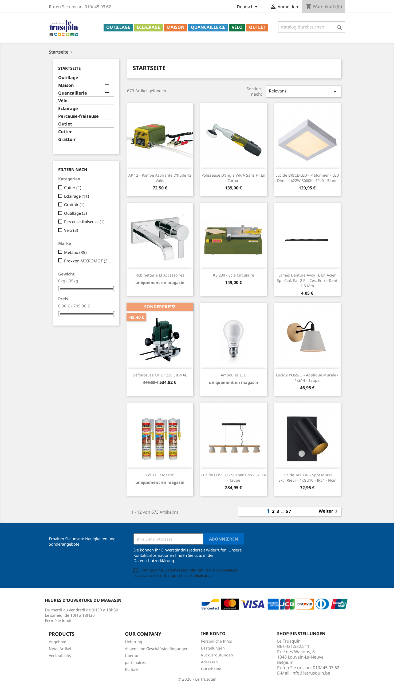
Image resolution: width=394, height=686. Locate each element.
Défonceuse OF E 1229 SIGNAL (160, 374)
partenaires (135, 662)
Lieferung (133, 641)
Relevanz (303, 91)
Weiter (329, 511)
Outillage (118, 27)
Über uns (133, 655)
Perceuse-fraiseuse (78, 116)
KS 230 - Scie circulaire (233, 275)
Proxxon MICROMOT (88, 260)
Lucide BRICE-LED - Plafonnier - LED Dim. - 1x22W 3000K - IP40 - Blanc (307, 178)
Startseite (69, 68)
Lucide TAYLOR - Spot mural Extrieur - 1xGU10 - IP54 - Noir (307, 477)
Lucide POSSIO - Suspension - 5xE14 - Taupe (233, 477)
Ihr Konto (213, 633)
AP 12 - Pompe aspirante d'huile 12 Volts (159, 178)
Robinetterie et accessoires (160, 275)
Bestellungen (213, 648)
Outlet (257, 27)
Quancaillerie (208, 27)
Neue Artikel (60, 648)
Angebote (57, 641)
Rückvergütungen (217, 654)
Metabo (75, 252)
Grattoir (67, 139)
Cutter (65, 132)
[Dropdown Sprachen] (248, 7)
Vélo (237, 27)
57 (288, 511)
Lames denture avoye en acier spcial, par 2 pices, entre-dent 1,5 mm (307, 280)
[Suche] (311, 27)
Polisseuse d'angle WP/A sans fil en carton (233, 178)
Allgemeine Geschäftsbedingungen (156, 648)
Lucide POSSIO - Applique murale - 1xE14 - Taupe (307, 377)
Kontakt (132, 669)
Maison (175, 27)
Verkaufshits (60, 655)
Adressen (209, 661)
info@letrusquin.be (310, 673)
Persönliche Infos (216, 641)
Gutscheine (211, 668)
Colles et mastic (160, 474)
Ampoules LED (233, 374)
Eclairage (148, 27)
